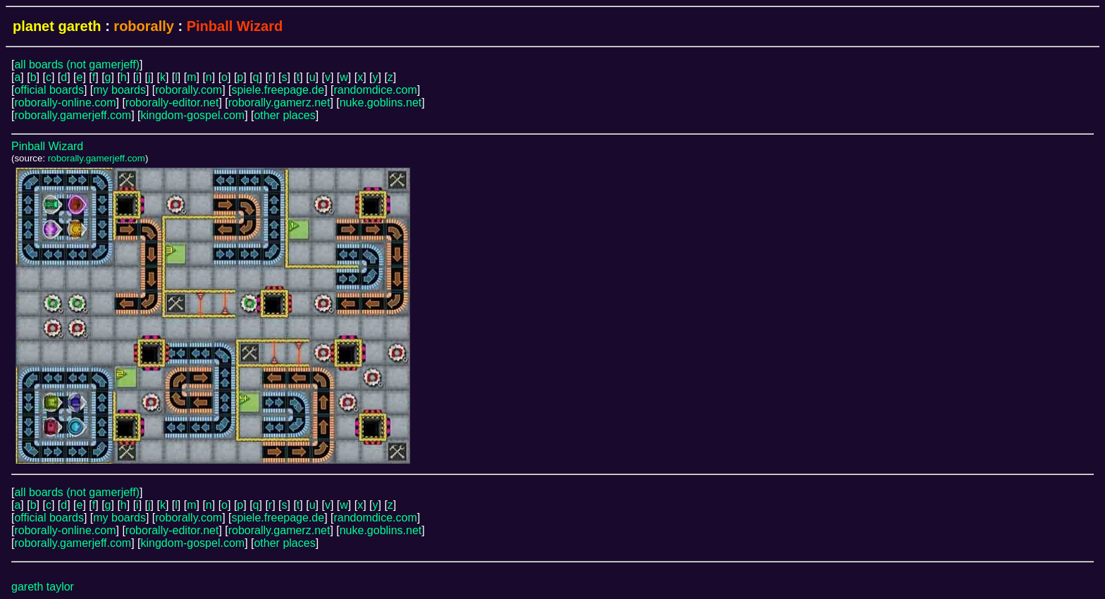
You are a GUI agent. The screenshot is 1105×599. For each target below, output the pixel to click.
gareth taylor (42, 587)
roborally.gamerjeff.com (72, 115)
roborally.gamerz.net (279, 103)
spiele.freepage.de (277, 90)
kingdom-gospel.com (193, 115)
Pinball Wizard (47, 146)
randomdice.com (374, 90)
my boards (119, 90)
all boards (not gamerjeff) (77, 64)
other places (284, 115)
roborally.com (188, 90)
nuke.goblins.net (381, 103)
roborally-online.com (65, 103)
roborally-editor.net (172, 103)
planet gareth (57, 26)
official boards (48, 90)
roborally (143, 26)
